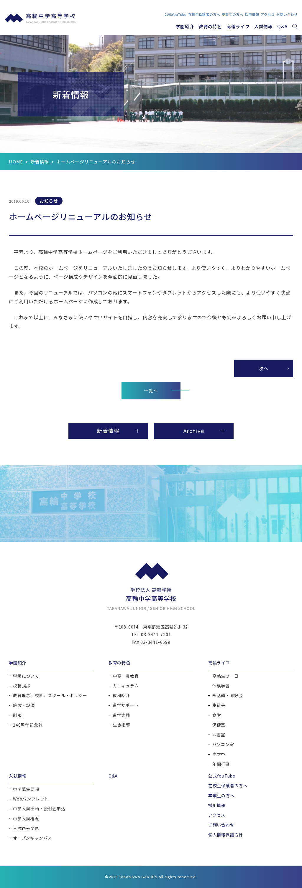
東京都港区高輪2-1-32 (165, 627)
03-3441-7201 (156, 634)
